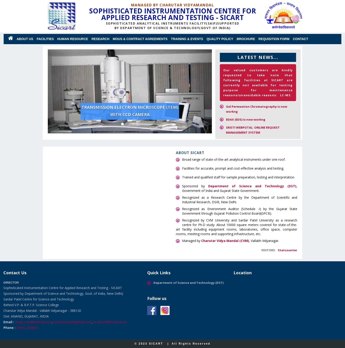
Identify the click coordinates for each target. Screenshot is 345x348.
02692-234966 (27, 327)
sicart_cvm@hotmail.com (33, 322)
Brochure (246, 39)
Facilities (45, 39)
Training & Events (187, 39)
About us (25, 39)
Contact (300, 39)
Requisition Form (274, 39)
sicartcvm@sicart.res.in (110, 322)
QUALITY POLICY (220, 39)
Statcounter (287, 250)
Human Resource (72, 39)
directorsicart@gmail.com (72, 322)
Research (100, 39)
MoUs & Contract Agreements (140, 39)
